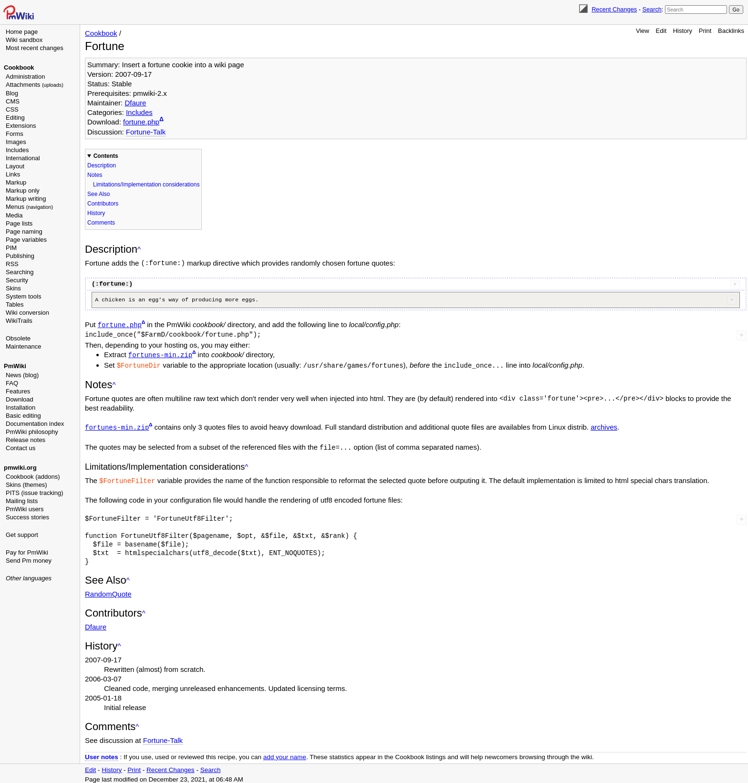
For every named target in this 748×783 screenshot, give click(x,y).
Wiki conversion (27, 312)
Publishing (20, 255)
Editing (15, 117)
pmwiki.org (20, 467)
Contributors (102, 203)
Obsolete (18, 338)
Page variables (26, 239)
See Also (98, 194)
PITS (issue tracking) (34, 492)
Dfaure (135, 103)
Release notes (25, 439)
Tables (15, 304)
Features (18, 391)
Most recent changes (34, 48)
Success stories (27, 517)
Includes (17, 150)
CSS (12, 109)
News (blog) (22, 375)
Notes (94, 175)
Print (705, 30)
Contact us (20, 448)
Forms (14, 133)
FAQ (12, 383)
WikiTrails (19, 320)
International (23, 158)
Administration (25, 76)
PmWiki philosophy (32, 431)
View (642, 30)
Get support (22, 534)
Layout (15, 166)
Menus (29, 206)
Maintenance (23, 346)
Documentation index (35, 423)
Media (14, 215)
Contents (106, 156)
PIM (11, 247)
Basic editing (23, 415)
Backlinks (731, 30)
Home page (22, 31)
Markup (16, 182)
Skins (13, 288)
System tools (23, 296)
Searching (20, 272)
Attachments (34, 84)
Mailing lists (22, 501)
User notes (101, 754)
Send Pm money (29, 560)
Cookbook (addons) (33, 476)
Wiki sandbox (24, 39)
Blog (12, 93)
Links (13, 174)
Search (651, 9)
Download (19, 399)
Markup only (23, 190)
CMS (13, 101)
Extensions (21, 125)
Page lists (19, 223)
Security (17, 280)
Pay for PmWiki (27, 552)
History (682, 30)
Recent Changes (614, 9)
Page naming (24, 231)
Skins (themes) (26, 484)
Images (16, 141)
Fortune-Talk (146, 132)
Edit (661, 30)
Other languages (29, 578)
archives (604, 426)
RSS (12, 264)
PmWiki (15, 366)
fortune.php (141, 122)
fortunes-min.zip (160, 354)
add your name (284, 754)
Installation (20, 407)
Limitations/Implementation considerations (146, 184)
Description (101, 165)
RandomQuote (108, 591)
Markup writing (26, 198)
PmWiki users (24, 509)
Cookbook (19, 67)
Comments (101, 222)
